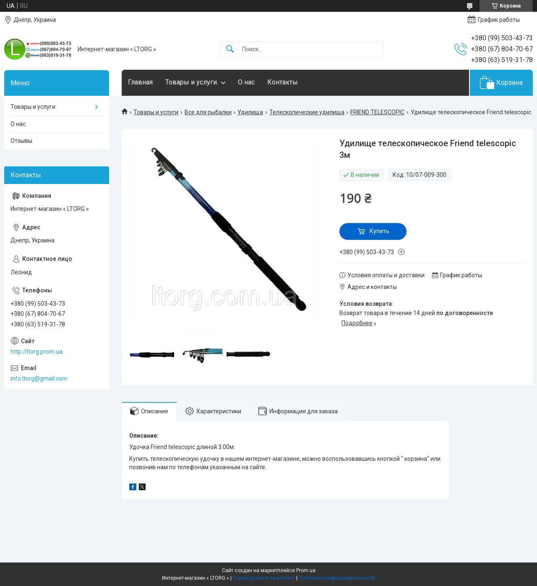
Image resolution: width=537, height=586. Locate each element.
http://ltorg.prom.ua (36, 351)
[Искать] (230, 49)
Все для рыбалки (208, 112)
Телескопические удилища (306, 112)
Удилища (250, 112)
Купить (379, 231)
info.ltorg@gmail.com (39, 378)
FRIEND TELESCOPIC (377, 112)
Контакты (282, 82)
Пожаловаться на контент (264, 578)
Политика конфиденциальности (337, 578)
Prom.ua (305, 570)
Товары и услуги (191, 82)
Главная (140, 82)
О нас (246, 82)
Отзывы (21, 140)
